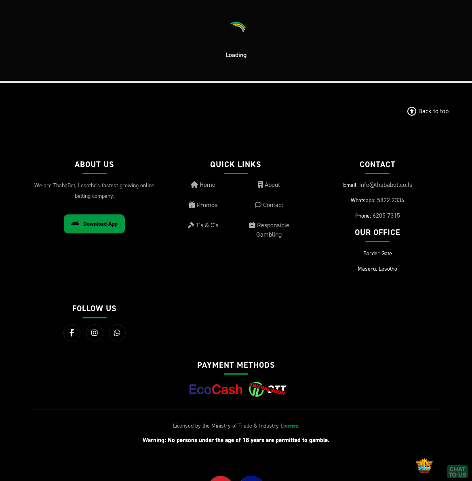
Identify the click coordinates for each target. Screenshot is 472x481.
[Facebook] (71, 332)
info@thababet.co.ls (385, 184)
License (289, 426)
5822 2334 (391, 200)
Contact (269, 205)
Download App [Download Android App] (94, 224)
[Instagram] (94, 332)
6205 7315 (386, 215)
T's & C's (203, 225)
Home (203, 184)
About (269, 184)
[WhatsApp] (117, 332)
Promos (203, 205)
